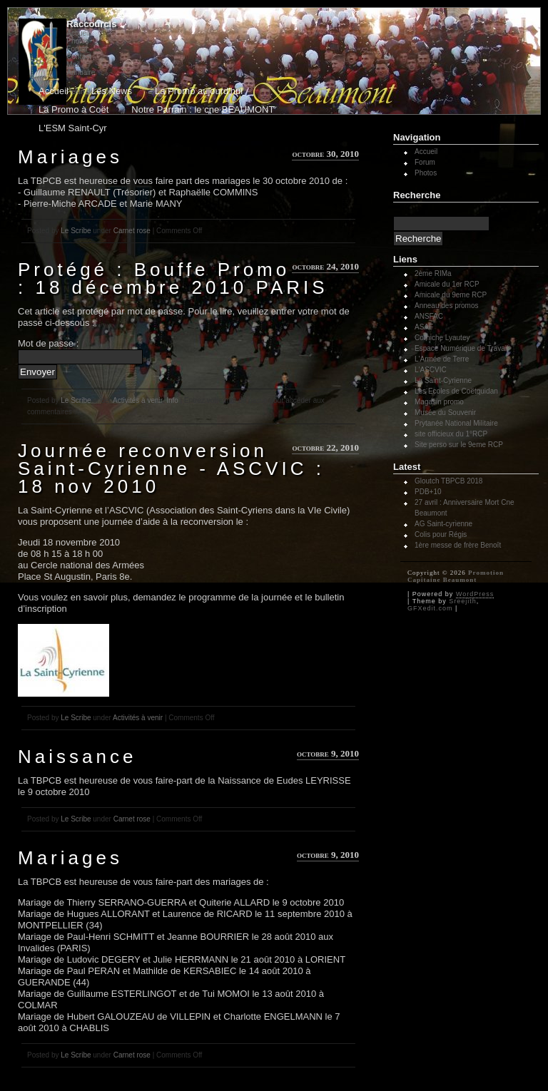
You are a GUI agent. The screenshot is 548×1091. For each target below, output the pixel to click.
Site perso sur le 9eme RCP (459, 445)
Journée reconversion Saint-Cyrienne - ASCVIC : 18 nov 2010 (171, 468)
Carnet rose (132, 231)
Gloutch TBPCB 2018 (448, 481)
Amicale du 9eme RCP (451, 295)
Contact (78, 57)
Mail (72, 64)
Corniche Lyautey (442, 338)
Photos (77, 41)
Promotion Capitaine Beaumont (455, 576)
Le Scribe (76, 231)
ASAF (424, 327)
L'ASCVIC (431, 370)
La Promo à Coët (73, 109)
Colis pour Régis (441, 534)
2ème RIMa (433, 273)
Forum (76, 49)
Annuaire (80, 72)
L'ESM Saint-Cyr (73, 128)
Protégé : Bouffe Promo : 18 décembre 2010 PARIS (173, 278)
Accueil (77, 33)
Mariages (70, 157)
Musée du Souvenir (445, 412)
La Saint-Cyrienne (443, 380)
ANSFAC (429, 316)
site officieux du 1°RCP (451, 434)
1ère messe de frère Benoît (458, 545)
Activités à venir (137, 400)
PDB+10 (428, 492)
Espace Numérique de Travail (461, 348)
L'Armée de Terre (442, 359)
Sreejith (463, 601)
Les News (111, 91)
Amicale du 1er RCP (447, 284)
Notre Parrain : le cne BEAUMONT (202, 109)
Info (172, 400)
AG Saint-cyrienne (443, 524)
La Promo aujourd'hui (199, 91)
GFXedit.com (430, 608)
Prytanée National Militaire (456, 423)
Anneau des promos (447, 305)
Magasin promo (439, 402)
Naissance (77, 756)
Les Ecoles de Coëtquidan (456, 391)
